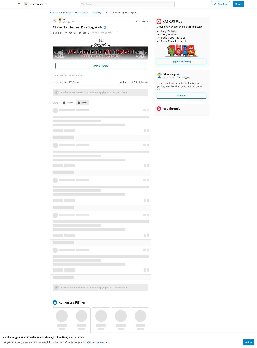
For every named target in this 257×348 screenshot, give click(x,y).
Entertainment (81, 12)
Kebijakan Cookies (94, 342)
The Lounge (97, 12)
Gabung (181, 95)
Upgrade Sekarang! (181, 61)
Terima (248, 342)
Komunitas (66, 12)
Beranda (53, 12)
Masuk (238, 4)
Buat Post (220, 4)
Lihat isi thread (101, 66)
